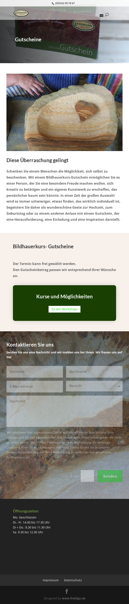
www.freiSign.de (73, 598)
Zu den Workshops (64, 309)
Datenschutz (73, 580)
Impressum (51, 580)
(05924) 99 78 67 (65, 3)
